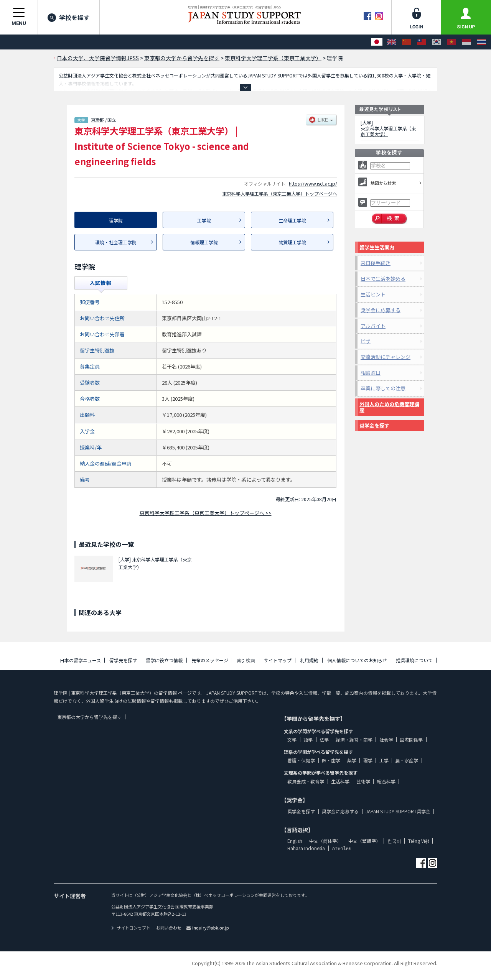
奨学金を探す (374, 425)
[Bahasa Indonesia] (466, 42)
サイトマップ (278, 660)
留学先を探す (123, 660)
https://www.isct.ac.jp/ (313, 183)
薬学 (351, 760)
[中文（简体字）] (406, 42)
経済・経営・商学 (354, 739)
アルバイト (373, 325)
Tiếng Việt (418, 840)
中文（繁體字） (364, 840)
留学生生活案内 (376, 247)
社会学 (386, 739)
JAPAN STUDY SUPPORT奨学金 (398, 811)
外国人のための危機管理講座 (389, 407)
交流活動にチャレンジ (385, 356)
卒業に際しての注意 (383, 388)
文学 (292, 739)
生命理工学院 (292, 220)
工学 (384, 760)
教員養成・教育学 (305, 781)
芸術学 (363, 781)
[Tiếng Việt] (451, 42)
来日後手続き (375, 263)
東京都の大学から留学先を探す (89, 717)
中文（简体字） (325, 840)
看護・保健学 (301, 760)
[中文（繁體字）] (421, 42)
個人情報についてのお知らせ (357, 660)
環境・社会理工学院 (116, 242)
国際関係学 (411, 739)
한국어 (394, 840)
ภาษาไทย (341, 848)
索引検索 (246, 660)
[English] (391, 42)
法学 (324, 739)
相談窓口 (371, 372)
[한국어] (436, 42)
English (294, 840)
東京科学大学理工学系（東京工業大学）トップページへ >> (206, 513)
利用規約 (309, 660)
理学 (367, 760)
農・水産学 (406, 760)
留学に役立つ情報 (164, 660)
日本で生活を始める (383, 278)
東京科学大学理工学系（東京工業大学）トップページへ (279, 193)
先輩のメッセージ (209, 660)
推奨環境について (414, 660)
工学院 (204, 220)
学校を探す (69, 17)
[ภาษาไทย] (481, 42)
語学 (308, 739)
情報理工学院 (204, 242)
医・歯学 (331, 760)
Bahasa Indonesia (306, 848)
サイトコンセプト (130, 928)
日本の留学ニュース (80, 660)
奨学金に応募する (380, 310)
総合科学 (386, 781)
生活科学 (340, 781)
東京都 (97, 120)
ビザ (366, 341)
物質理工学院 (292, 242)
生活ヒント (373, 294)
